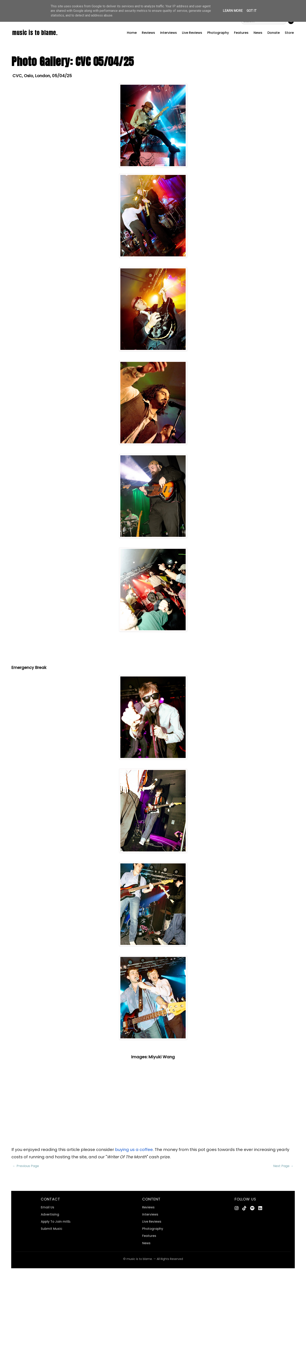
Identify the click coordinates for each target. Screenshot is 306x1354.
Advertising (50, 1214)
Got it (251, 11)
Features (241, 32)
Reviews (148, 32)
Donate (273, 32)
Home (132, 32)
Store (289, 32)
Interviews (168, 32)
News (258, 32)
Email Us (47, 1207)
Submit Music (51, 1229)
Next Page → (283, 1166)
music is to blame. (35, 32)
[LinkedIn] (260, 1208)
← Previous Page (25, 1166)
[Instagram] (236, 1208)
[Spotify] (252, 1208)
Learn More (233, 11)
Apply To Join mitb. (56, 1221)
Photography (218, 32)
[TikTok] (244, 1208)
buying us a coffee (134, 1149)
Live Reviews (192, 32)
